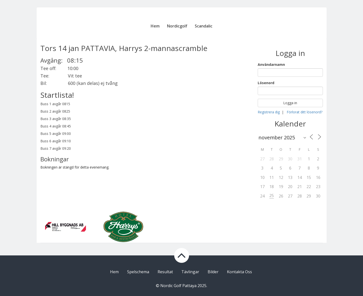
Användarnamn (271, 64)
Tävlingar (190, 271)
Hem (155, 26)
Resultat (165, 271)
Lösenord (266, 82)
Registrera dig (269, 112)
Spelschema (138, 271)
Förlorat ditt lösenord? (304, 112)
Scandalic (203, 26)
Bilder (213, 271)
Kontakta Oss (239, 271)
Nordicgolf (177, 26)
